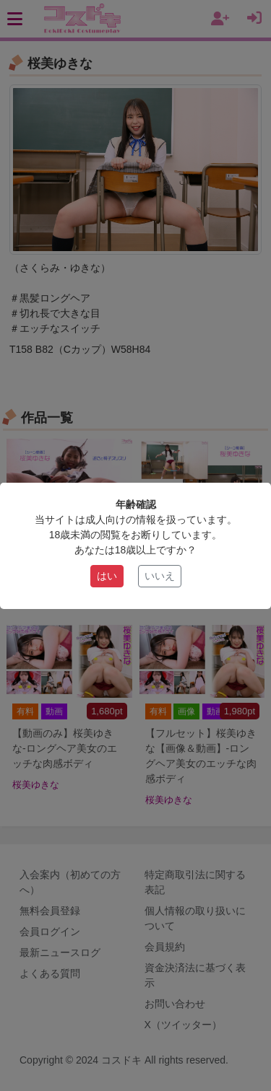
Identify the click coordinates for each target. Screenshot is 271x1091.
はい (107, 576)
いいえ (160, 576)
